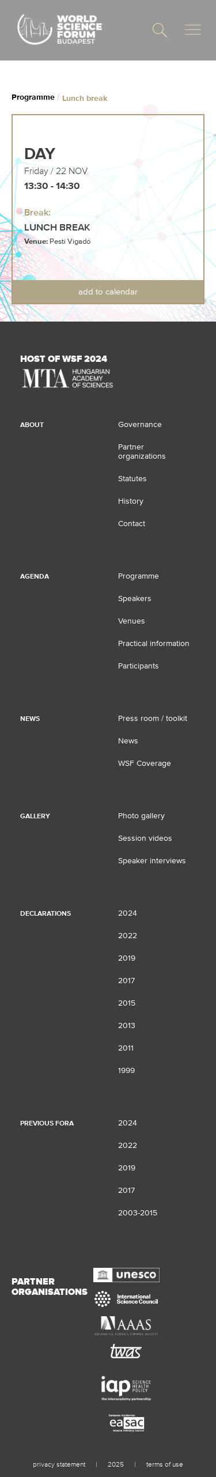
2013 (126, 1025)
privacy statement (59, 1464)
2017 (126, 980)
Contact (131, 523)
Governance (140, 424)
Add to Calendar (108, 291)
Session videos (145, 838)
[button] (160, 30)
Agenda (34, 576)
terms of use (164, 1464)
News (30, 719)
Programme (33, 96)
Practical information (154, 643)
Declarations (45, 913)
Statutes (132, 478)
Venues (131, 620)
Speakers (134, 598)
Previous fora (47, 1123)
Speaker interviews (152, 860)
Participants (138, 665)
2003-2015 (137, 1212)
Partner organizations (142, 451)
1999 (126, 1070)
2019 (126, 957)
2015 (126, 1002)
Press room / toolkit (152, 718)
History (130, 500)
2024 (127, 912)
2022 (127, 935)
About (32, 425)
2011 (126, 1047)
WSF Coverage (144, 763)
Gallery (35, 816)
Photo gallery (141, 815)
